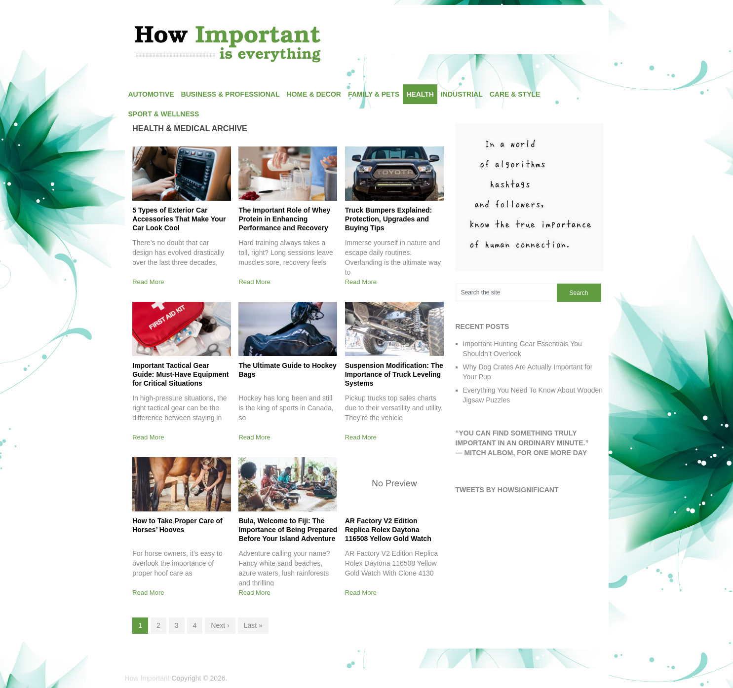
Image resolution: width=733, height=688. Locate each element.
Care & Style (515, 94)
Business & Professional (230, 94)
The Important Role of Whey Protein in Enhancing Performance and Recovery (284, 219)
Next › (220, 625)
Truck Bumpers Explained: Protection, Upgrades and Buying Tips (388, 219)
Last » (253, 625)
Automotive (151, 94)
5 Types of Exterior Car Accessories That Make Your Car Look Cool (179, 219)
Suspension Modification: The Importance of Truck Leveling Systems (394, 374)
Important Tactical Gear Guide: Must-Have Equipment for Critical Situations (180, 374)
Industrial (462, 94)
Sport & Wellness (163, 114)
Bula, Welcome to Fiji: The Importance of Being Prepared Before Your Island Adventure (287, 530)
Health (420, 94)
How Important (147, 678)
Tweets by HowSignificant (507, 490)
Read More (148, 282)
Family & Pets (373, 94)
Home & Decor (314, 94)
